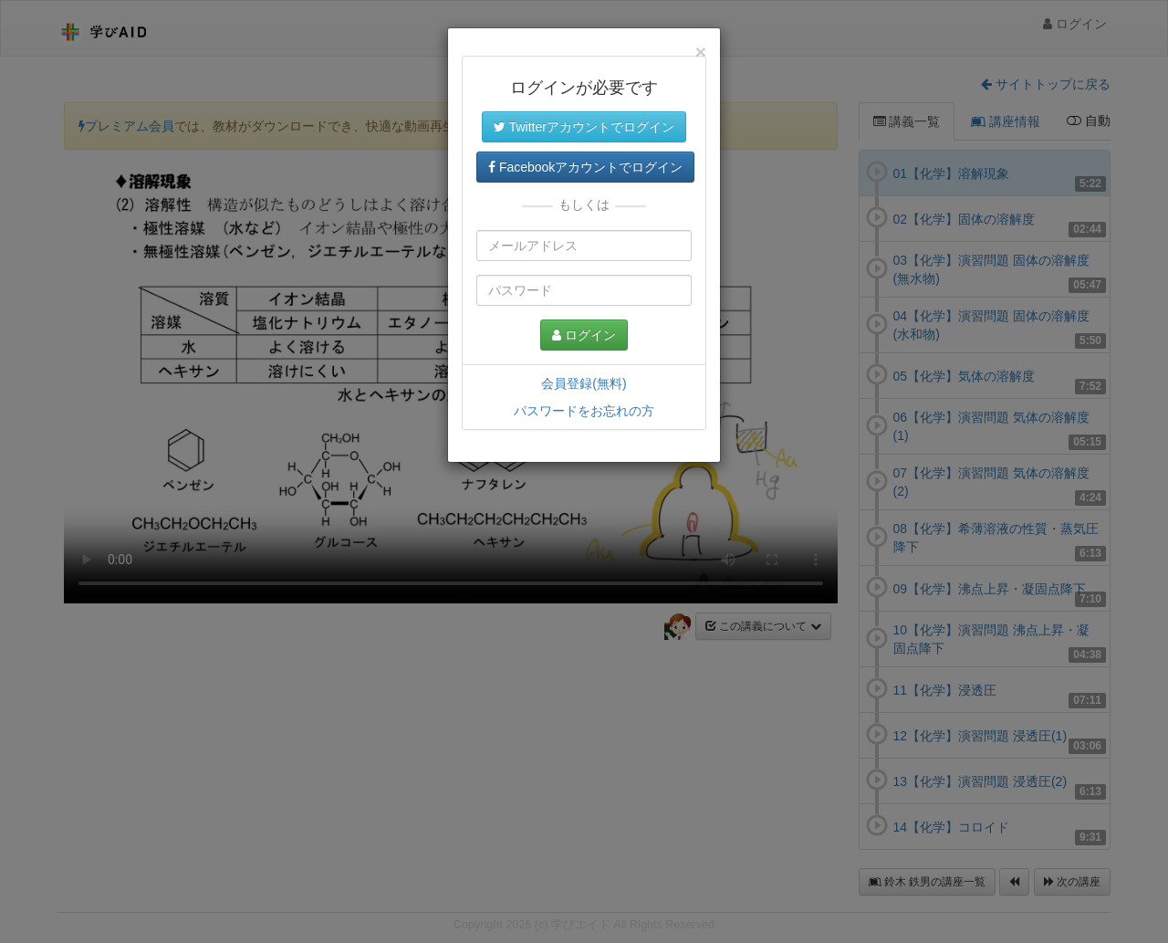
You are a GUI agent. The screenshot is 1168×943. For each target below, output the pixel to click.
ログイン (584, 335)
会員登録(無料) (583, 383)
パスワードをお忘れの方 (584, 410)
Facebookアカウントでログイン (585, 167)
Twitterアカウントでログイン (584, 127)
